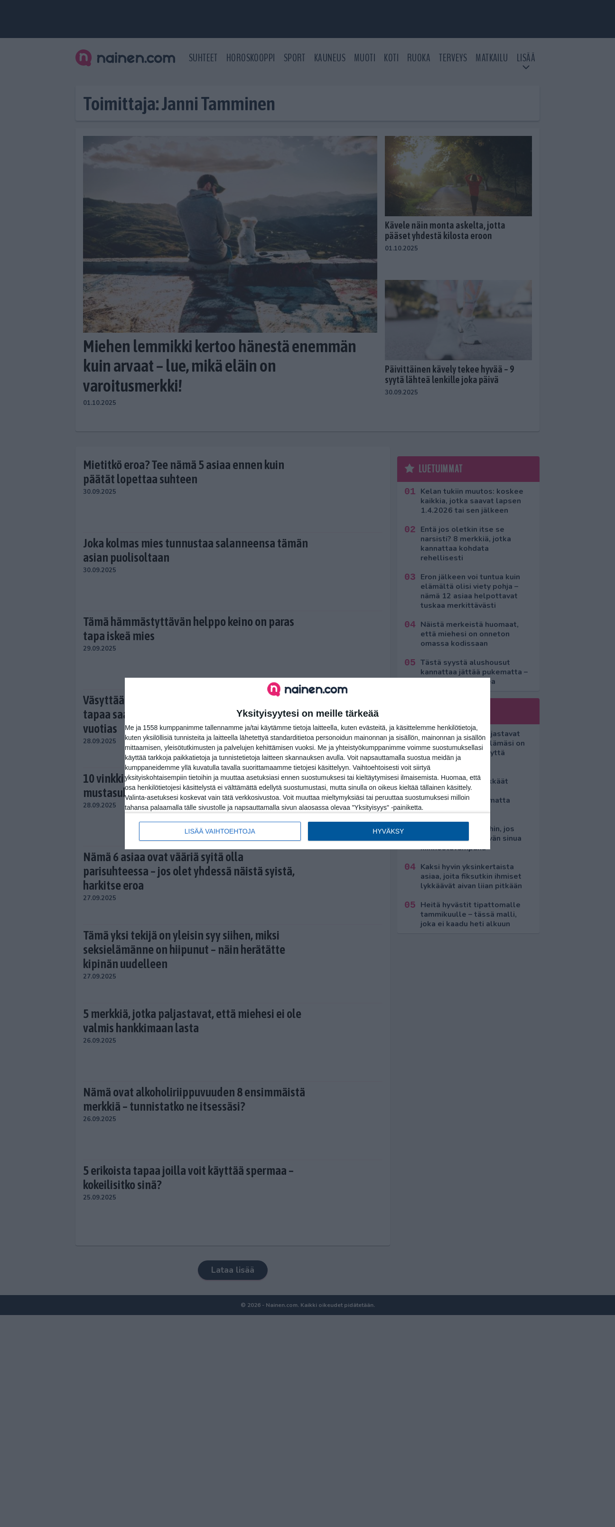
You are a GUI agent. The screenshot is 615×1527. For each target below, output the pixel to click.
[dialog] (307, 763)
